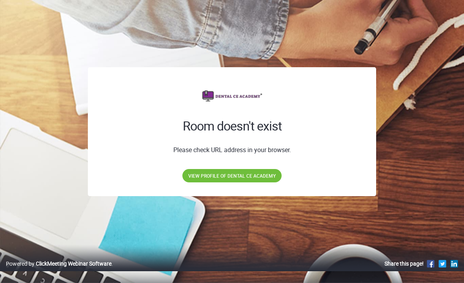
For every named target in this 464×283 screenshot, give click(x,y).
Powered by (58, 272)
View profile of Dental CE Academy (232, 176)
